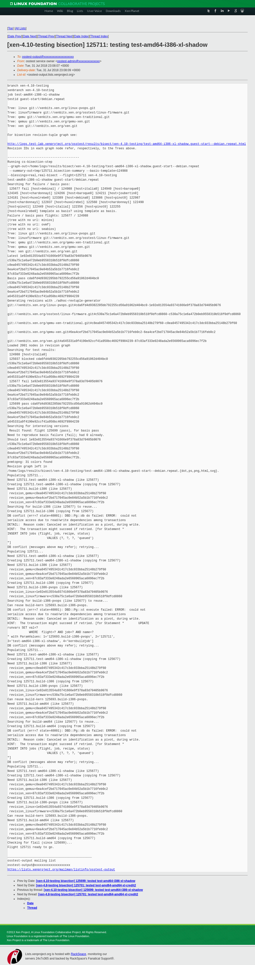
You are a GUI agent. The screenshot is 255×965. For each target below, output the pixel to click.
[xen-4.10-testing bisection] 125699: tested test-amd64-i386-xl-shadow (85, 881)
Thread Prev (46, 36)
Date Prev (14, 36)
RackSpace (78, 954)
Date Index (81, 36)
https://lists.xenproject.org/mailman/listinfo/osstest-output (61, 869)
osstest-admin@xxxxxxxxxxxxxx (78, 61)
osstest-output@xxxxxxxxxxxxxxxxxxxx (48, 56)
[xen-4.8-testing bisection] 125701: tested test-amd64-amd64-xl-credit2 (86, 885)
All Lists (20, 28)
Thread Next (64, 36)
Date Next (29, 36)
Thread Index (99, 36)
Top (10, 28)
